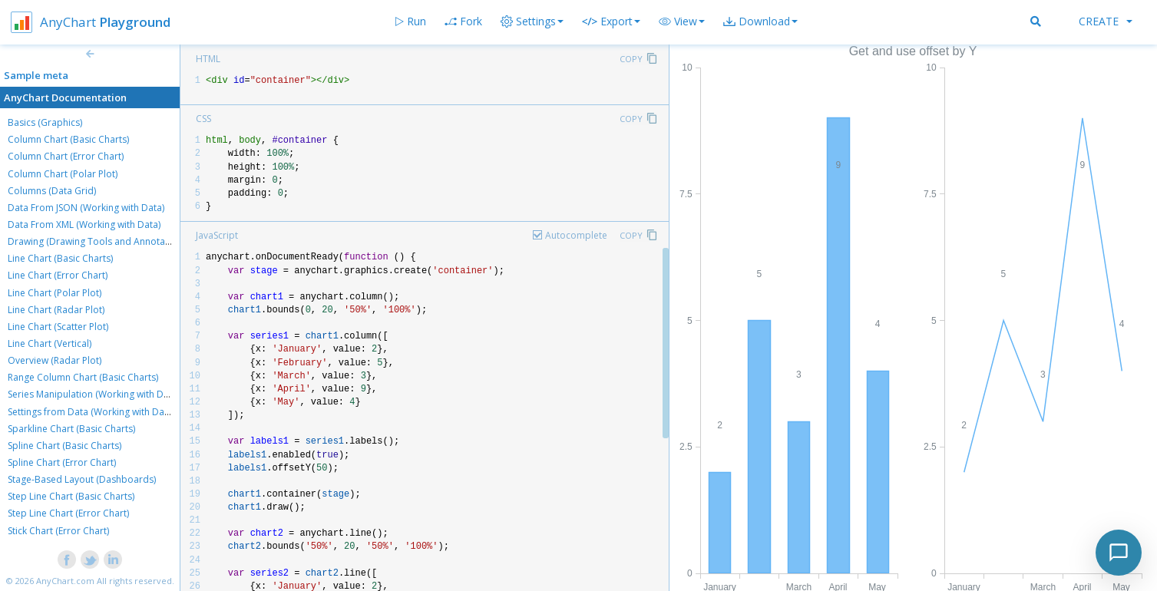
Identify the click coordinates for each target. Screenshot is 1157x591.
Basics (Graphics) (45, 122)
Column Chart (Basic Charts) (68, 139)
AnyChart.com (65, 580)
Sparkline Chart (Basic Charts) (71, 428)
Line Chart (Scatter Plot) (58, 326)
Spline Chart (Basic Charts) (64, 445)
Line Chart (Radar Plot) (56, 309)
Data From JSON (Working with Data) (86, 207)
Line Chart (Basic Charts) (60, 258)
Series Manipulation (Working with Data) (94, 394)
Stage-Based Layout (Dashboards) (82, 479)
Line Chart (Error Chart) (57, 275)
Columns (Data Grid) (52, 190)
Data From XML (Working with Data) (84, 224)
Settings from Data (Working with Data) (91, 411)
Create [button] (1105, 21)
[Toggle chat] (1119, 553)
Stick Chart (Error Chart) (58, 530)
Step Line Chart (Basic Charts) (71, 496)
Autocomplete (576, 235)
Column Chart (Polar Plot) (62, 173)
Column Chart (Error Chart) (66, 156)
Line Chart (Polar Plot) (54, 292)
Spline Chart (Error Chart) (62, 462)
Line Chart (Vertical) (49, 343)
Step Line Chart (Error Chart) (68, 513)
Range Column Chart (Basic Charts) (83, 377)
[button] (682, 21)
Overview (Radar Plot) (54, 360)
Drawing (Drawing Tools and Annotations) (98, 241)
